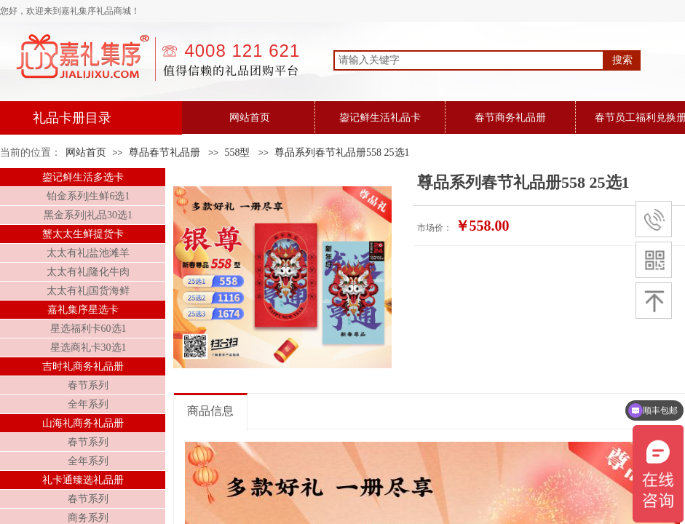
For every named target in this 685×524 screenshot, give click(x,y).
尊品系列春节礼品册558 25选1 (342, 152)
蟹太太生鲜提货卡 (83, 234)
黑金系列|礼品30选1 (88, 215)
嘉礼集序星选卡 (83, 309)
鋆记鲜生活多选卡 (83, 177)
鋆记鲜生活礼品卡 (380, 117)
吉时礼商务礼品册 (83, 366)
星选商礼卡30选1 (88, 347)
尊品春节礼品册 (164, 152)
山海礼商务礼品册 (83, 423)
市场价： (434, 228)
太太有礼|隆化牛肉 (88, 271)
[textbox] (468, 60)
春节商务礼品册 (510, 117)
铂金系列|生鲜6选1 (88, 196)
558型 (237, 152)
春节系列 (88, 385)
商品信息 (210, 411)
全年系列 (88, 404)
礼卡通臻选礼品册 (83, 480)
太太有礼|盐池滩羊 (88, 252)
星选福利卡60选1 (88, 328)
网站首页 (249, 117)
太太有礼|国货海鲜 (88, 290)
